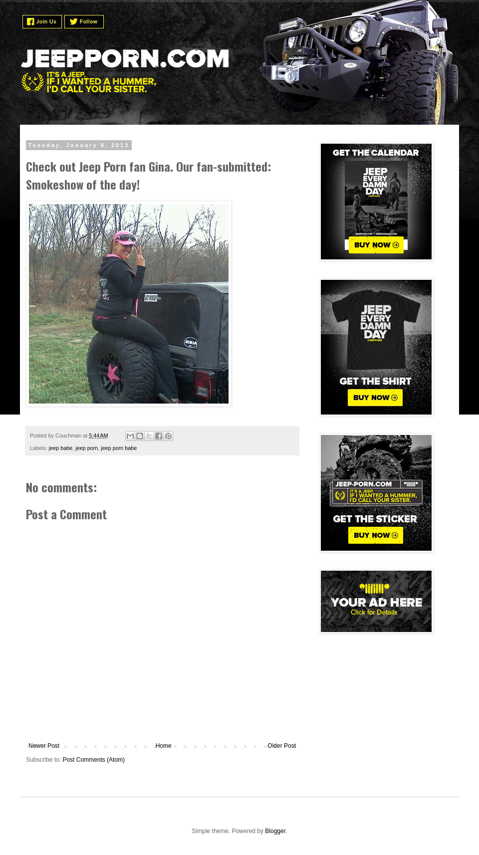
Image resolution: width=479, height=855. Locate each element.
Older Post (281, 745)
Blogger (275, 831)
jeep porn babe (119, 448)
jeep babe (60, 448)
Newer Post (43, 745)
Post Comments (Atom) (93, 759)
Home (164, 745)
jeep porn (86, 448)
